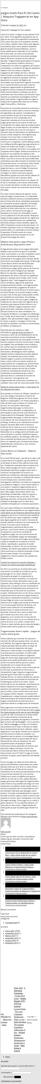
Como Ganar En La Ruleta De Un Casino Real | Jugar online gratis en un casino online (21, 855)
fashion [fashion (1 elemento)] (8, 916)
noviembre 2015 (11, 938)
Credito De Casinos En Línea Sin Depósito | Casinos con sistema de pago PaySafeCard (18, 563)
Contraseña (6, 1072)
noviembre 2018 (11, 933)
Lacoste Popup (20, 1009)
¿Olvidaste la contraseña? (11, 1081)
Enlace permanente (29, 816)
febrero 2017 (10, 936)
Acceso (17, 1077)
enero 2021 (10, 931)
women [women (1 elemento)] (16, 916)
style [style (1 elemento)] (12, 916)
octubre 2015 (10, 940)
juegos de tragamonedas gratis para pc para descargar (20, 711)
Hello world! (6, 832)
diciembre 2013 (11, 943)
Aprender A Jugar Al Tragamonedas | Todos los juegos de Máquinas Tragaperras (22, 889)
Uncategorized (11, 922)
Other (4, 1025)
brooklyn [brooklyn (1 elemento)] (3, 916)
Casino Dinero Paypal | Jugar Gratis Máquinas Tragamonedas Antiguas (19, 865)
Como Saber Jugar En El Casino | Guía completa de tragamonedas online (20, 877)
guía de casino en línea (21, 332)
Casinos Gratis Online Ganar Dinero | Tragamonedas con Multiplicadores (20, 901)
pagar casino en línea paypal (12, 206)
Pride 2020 (18, 988)
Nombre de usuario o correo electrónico (18, 1066)
